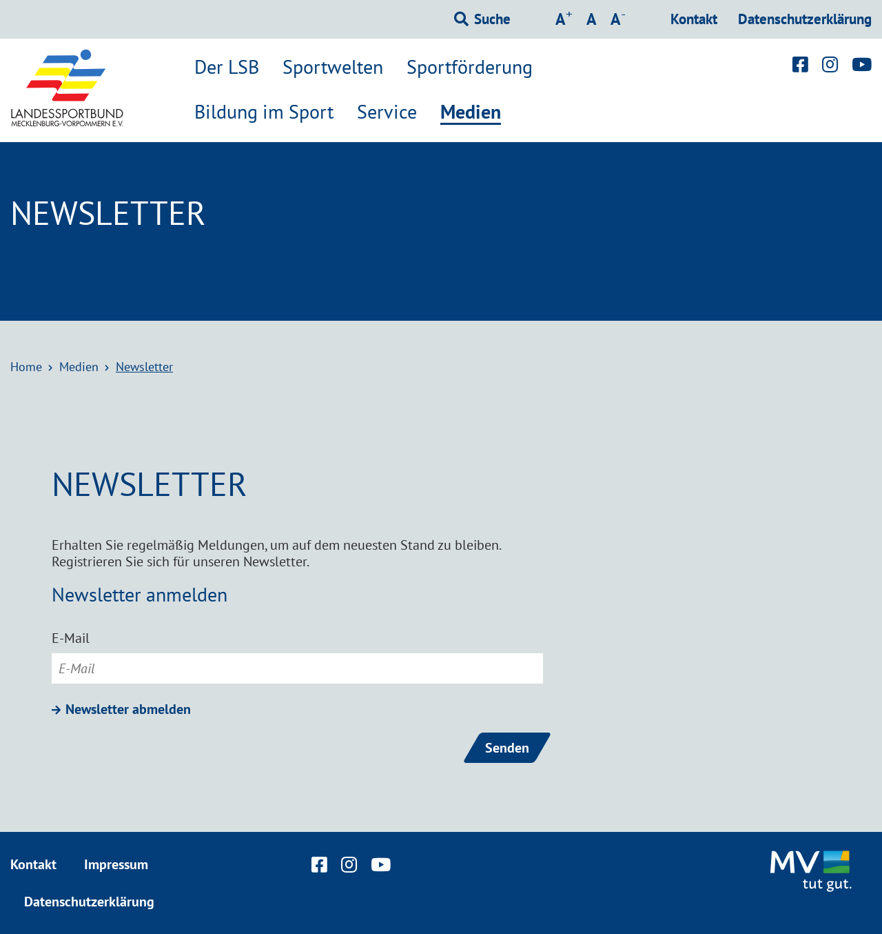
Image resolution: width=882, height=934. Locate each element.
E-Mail (71, 638)
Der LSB (226, 67)
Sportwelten (333, 67)
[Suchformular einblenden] (482, 19)
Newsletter (144, 367)
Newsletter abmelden (128, 709)
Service (387, 112)
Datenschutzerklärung (805, 19)
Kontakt (693, 19)
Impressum (116, 864)
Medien (470, 112)
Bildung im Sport (264, 112)
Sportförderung (470, 67)
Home (26, 367)
